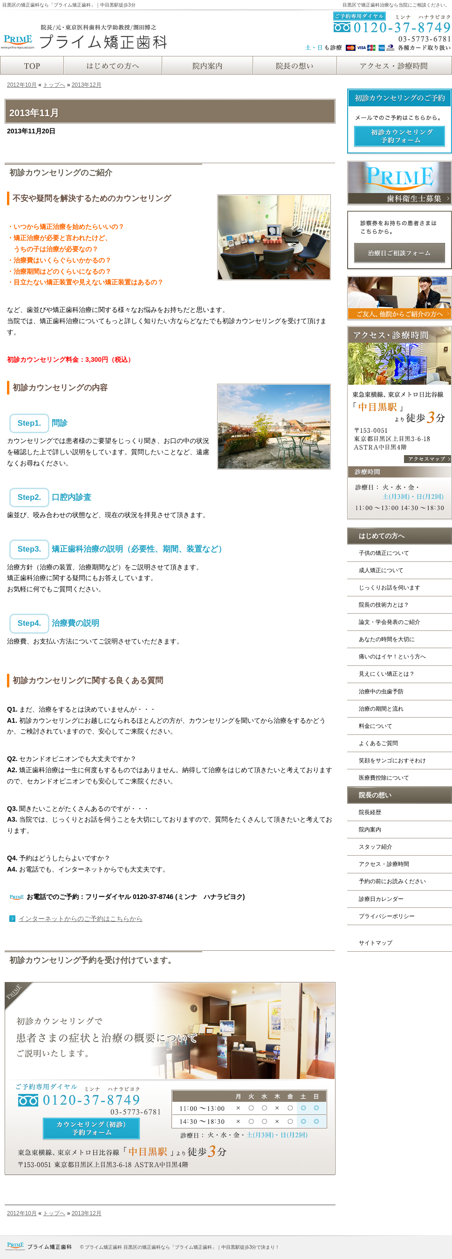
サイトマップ (375, 943)
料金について (375, 726)
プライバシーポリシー (387, 916)
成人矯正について (381, 570)
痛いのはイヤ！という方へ (392, 656)
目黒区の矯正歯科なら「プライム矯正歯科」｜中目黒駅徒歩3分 (69, 4)
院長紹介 (295, 65)
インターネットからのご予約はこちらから (81, 918)
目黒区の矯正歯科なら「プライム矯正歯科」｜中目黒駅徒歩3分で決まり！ (201, 1247)
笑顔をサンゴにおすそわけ (392, 760)
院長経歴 (370, 812)
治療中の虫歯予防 (381, 691)
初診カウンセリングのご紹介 (60, 172)
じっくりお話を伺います (389, 587)
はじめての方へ (381, 536)
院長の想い (375, 795)
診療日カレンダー (381, 899)
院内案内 (370, 829)
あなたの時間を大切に (387, 639)
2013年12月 (87, 85)
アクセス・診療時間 (384, 864)
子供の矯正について (384, 553)
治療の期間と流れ (381, 709)
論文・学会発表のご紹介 (389, 622)
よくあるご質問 (378, 743)
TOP (32, 65)
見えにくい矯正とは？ (387, 674)
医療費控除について (384, 778)
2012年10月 (22, 85)
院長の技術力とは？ (384, 605)
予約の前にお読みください (392, 881)
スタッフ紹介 (375, 847)
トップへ (54, 85)
